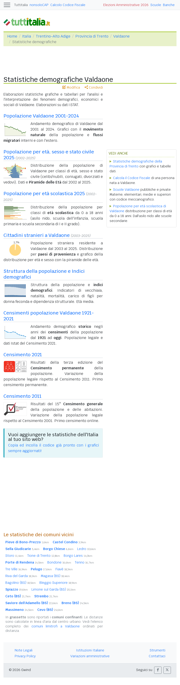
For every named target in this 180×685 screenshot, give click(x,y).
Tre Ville (16, 569)
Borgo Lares (78, 556)
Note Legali (23, 650)
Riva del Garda (21, 576)
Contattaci (157, 656)
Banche (169, 5)
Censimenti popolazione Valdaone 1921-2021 (48, 316)
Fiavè (64, 569)
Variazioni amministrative (90, 656)
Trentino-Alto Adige (53, 36)
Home (12, 36)
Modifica (71, 87)
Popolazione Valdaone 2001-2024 (41, 116)
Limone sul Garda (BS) (53, 589)
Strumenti (157, 650)
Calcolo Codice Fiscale (67, 5)
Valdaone (121, 36)
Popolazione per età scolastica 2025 (44, 193)
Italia (26, 36)
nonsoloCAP (39, 5)
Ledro (86, 549)
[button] (158, 670)
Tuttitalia (21, 5)
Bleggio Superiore (58, 583)
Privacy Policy (25, 656)
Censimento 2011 (22, 396)
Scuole (155, 5)
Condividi (94, 87)
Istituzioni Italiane (90, 650)
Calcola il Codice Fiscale (131, 178)
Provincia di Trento (91, 36)
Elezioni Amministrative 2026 (126, 5)
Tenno (84, 562)
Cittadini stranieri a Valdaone (36, 235)
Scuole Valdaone (126, 189)
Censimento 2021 (22, 355)
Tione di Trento (43, 556)
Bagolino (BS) (20, 583)
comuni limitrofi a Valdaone (55, 626)
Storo (14, 556)
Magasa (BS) (55, 576)
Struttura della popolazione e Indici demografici (44, 274)
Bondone (59, 562)
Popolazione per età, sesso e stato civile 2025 (48, 155)
